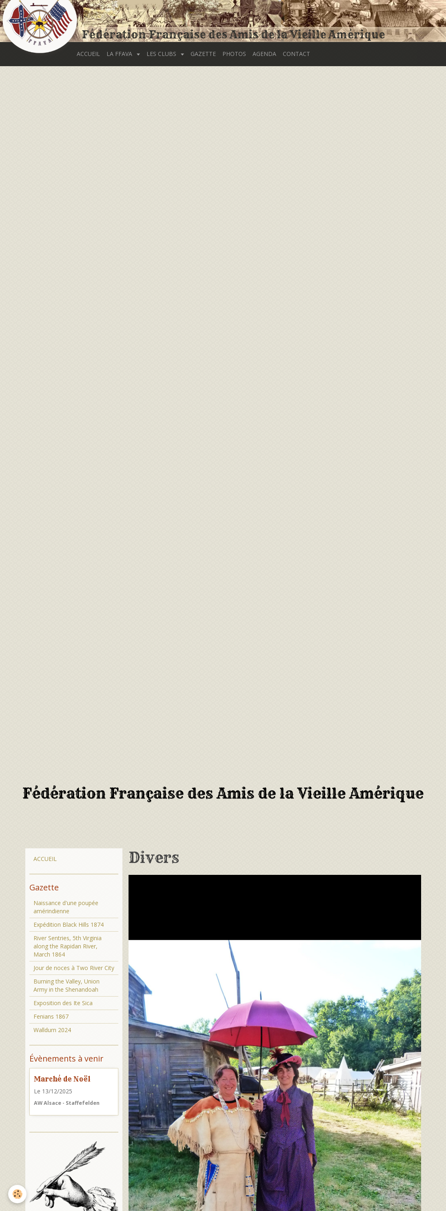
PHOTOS (234, 54)
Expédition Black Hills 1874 (68, 924)
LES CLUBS (162, 54)
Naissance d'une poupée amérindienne (65, 907)
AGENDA (264, 54)
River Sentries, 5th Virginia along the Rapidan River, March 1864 (67, 946)
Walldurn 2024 (52, 1030)
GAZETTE (203, 54)
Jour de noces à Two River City (73, 968)
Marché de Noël (62, 1079)
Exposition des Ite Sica (63, 1003)
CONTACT (296, 54)
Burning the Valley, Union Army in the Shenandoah (66, 985)
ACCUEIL (88, 54)
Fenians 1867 (51, 1016)
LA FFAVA (120, 54)
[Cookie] (17, 1194)
